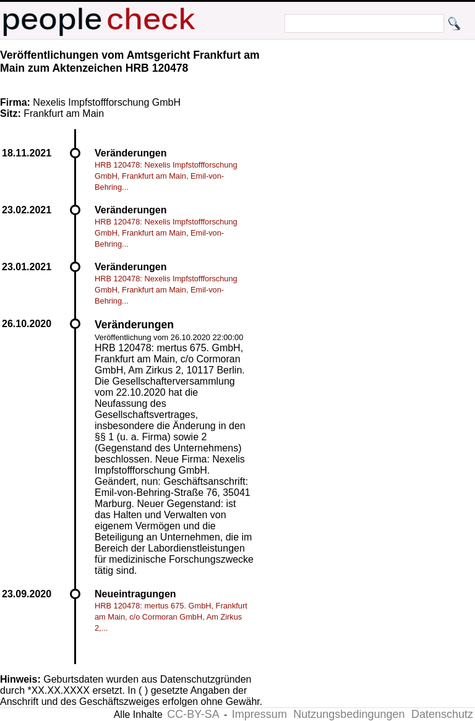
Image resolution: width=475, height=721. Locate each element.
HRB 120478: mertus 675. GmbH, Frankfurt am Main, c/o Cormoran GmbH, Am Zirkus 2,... (171, 617)
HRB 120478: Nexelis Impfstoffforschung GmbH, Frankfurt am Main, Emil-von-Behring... (166, 176)
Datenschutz (442, 714)
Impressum (259, 714)
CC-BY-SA (193, 714)
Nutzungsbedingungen (348, 714)
